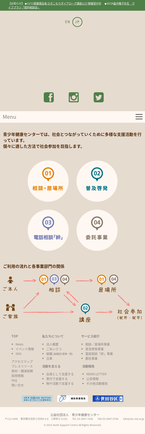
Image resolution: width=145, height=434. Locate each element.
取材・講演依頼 (22, 370)
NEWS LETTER (96, 374)
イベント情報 (25, 348)
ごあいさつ (54, 348)
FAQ (14, 380)
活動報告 (88, 366)
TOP (14, 336)
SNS (18, 353)
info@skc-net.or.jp (133, 419)
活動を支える (51, 366)
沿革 (49, 358)
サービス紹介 (90, 336)
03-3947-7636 (85, 419)
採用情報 (17, 375)
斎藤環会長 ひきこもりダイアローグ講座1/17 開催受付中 (67, 3)
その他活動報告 (97, 383)
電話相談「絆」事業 (99, 353)
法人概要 (52, 344)
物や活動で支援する (60, 383)
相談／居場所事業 (97, 344)
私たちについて (53, 336)
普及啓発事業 (94, 348)
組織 (59, 353)
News (19, 344)
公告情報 (92, 378)
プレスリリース (22, 366)
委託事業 (91, 358)
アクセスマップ (22, 361)
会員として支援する (60, 374)
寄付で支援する (57, 378)
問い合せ (17, 385)
